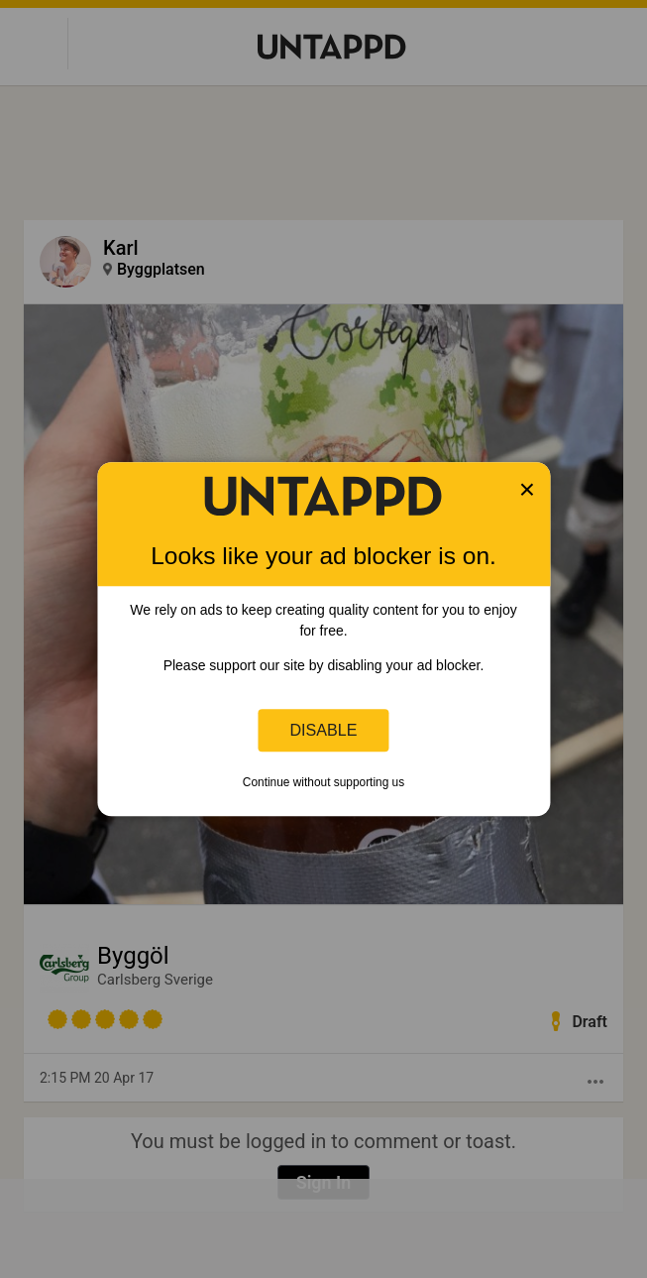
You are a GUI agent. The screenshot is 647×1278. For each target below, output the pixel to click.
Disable (324, 730)
